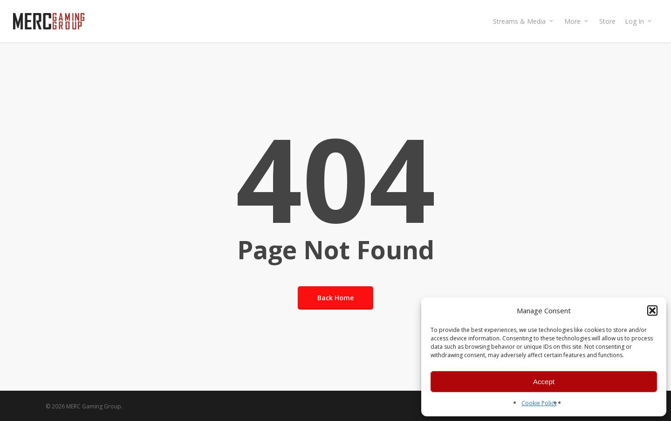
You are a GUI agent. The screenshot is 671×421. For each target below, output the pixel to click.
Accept (544, 382)
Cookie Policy (539, 403)
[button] (652, 310)
